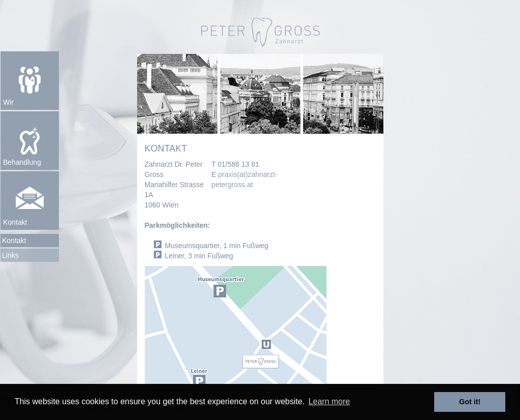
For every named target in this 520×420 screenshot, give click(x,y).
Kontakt (14, 240)
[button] (30, 80)
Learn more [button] (329, 401)
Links (10, 255)
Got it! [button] (469, 402)
